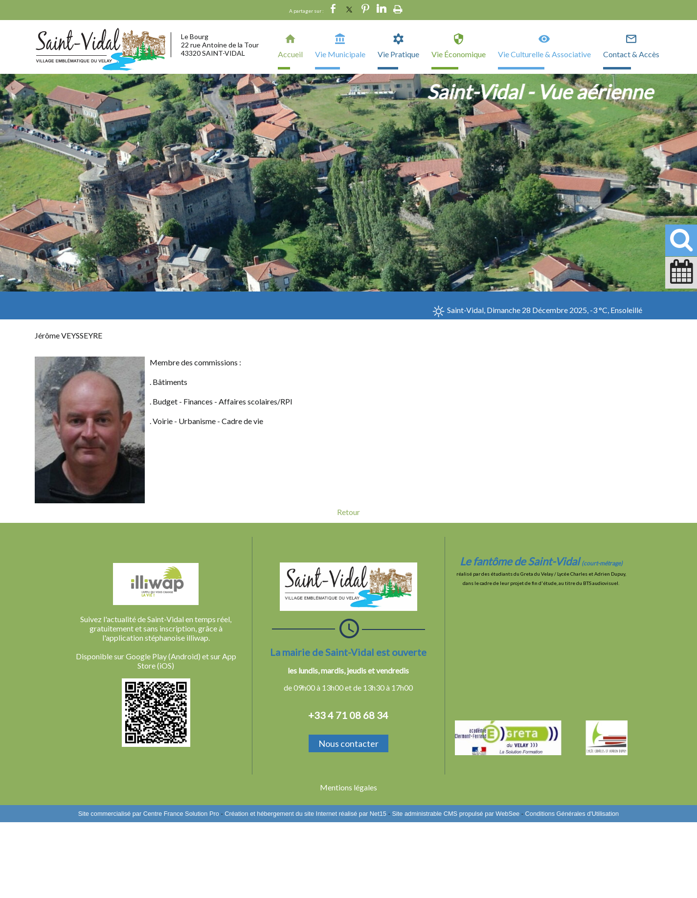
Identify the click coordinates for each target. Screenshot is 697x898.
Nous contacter (348, 743)
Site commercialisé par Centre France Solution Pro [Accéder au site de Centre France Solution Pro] (148, 813)
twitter (349, 8)
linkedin (381, 8)
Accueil (290, 54)
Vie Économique (458, 54)
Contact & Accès (631, 54)
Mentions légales (348, 787)
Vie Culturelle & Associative (544, 54)
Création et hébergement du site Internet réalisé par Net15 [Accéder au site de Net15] (305, 813)
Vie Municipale (340, 54)
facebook (333, 8)
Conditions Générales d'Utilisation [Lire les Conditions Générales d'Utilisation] (572, 813)
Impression (397, 7)
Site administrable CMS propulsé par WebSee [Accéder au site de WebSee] (455, 813)
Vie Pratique (398, 54)
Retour (348, 511)
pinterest (365, 8)
